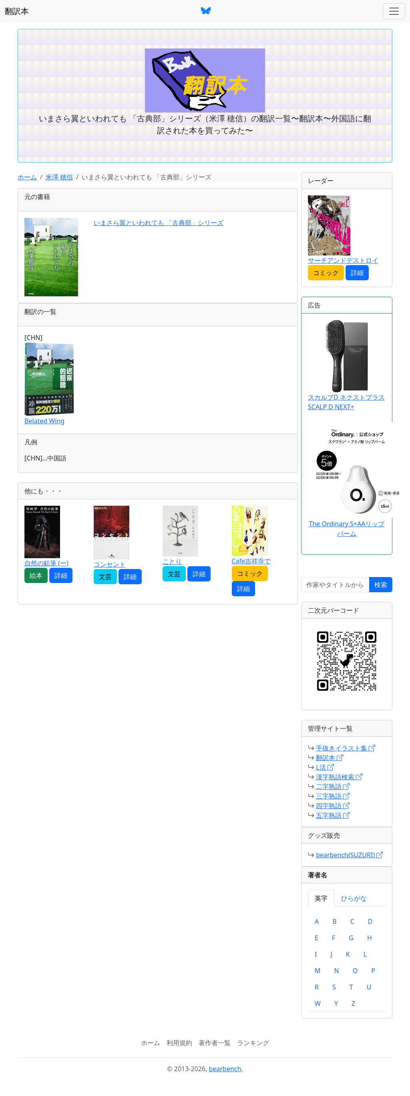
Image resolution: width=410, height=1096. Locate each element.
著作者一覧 (215, 1042)
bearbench (225, 1068)
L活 (325, 767)
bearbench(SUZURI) (349, 855)
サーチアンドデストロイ (343, 260)
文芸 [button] (105, 576)
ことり (172, 561)
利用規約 (179, 1042)
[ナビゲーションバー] (394, 11)
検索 (380, 584)
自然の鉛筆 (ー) (46, 563)
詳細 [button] (60, 575)
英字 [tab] (321, 898)
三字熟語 (333, 796)
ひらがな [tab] (354, 898)
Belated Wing (44, 420)
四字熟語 (333, 805)
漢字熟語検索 (339, 776)
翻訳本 (17, 11)
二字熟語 (333, 786)
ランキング (253, 1042)
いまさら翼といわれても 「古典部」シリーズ (158, 222)
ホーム (27, 177)
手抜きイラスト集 (345, 748)
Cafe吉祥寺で (251, 561)
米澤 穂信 (59, 177)
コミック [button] (250, 573)
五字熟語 (333, 815)
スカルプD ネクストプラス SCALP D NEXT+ (346, 365)
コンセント (110, 564)
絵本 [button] (36, 575)
